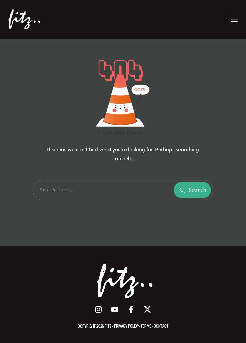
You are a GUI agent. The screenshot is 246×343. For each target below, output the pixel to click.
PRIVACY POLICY (126, 326)
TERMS (146, 326)
